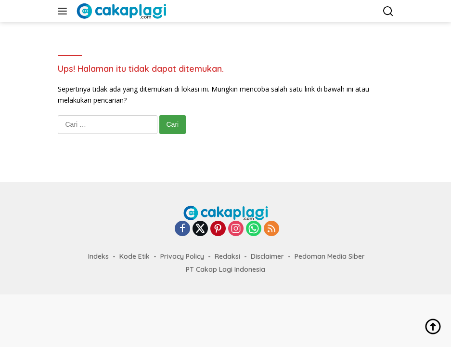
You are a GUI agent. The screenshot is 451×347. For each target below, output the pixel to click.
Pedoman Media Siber (330, 256)
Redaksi (227, 256)
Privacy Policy (182, 256)
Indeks (98, 256)
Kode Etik (134, 256)
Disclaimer (267, 256)
